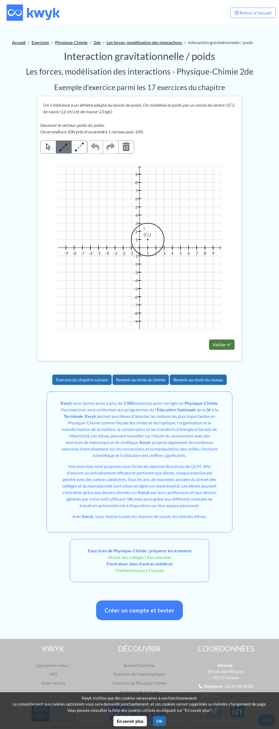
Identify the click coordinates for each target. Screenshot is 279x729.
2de (97, 42)
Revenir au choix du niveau (198, 379)
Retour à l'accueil (253, 12)
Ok (159, 721)
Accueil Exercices (139, 665)
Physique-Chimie (71, 42)
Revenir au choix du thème (140, 379)
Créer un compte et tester (139, 610)
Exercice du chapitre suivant (82, 379)
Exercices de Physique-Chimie (139, 683)
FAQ (53, 674)
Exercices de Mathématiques (139, 674)
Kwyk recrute (53, 683)
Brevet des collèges (126, 557)
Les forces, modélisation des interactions (144, 42)
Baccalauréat (159, 557)
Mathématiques (130, 570)
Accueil (19, 42)
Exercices (40, 42)
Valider (222, 344)
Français (156, 570)
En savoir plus (130, 721)
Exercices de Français (139, 691)
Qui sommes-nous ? (53, 665)
